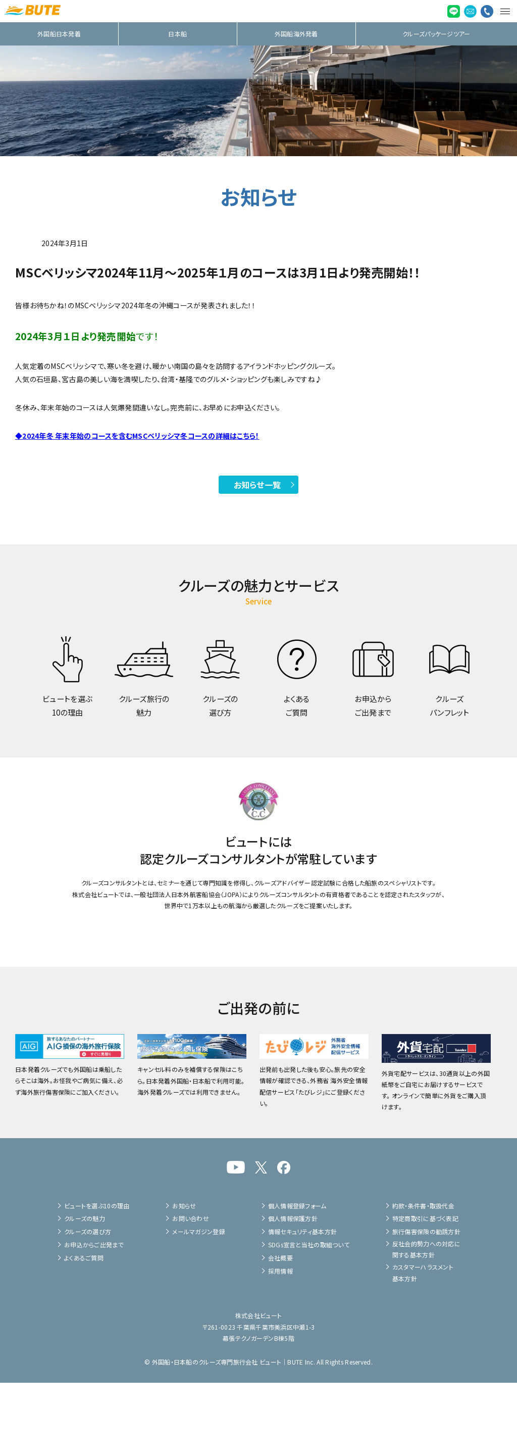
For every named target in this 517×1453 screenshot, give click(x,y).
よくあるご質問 (84, 1328)
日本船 (177, 33)
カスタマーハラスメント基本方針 (422, 1342)
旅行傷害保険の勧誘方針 (426, 1302)
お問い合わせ (190, 1289)
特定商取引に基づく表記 (425, 1289)
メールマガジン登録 (198, 1302)
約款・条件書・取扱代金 (423, 1276)
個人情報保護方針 (293, 1289)
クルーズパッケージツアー (436, 33)
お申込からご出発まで (94, 1314)
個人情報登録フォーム (297, 1276)
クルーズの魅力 (84, 1289)
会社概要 (280, 1328)
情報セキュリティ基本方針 (302, 1302)
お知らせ (184, 1276)
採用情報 (280, 1341)
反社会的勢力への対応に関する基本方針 (426, 1319)
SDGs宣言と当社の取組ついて (308, 1314)
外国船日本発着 (59, 33)
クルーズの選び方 (87, 1302)
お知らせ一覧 (257, 485)
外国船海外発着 (296, 33)
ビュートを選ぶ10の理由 (96, 1276)
